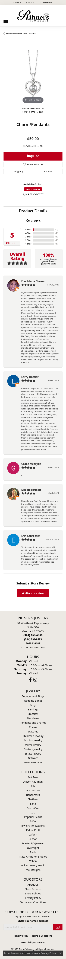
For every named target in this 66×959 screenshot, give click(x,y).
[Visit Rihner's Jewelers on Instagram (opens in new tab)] (35, 680)
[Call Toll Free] (33, 639)
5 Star (28, 229)
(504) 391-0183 (33, 112)
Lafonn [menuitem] (33, 834)
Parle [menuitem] (33, 852)
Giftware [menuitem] (33, 758)
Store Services (33, 889)
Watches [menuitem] (33, 731)
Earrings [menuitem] (33, 709)
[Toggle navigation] (6, 20)
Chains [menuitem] (33, 727)
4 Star (28, 233)
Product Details (33, 211)
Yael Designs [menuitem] (33, 869)
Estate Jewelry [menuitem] (33, 753)
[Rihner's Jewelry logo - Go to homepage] (33, 16)
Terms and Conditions (33, 902)
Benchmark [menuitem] (33, 795)
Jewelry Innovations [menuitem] (33, 825)
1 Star (28, 243)
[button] (17, 2)
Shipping (18, 171)
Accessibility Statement (33, 942)
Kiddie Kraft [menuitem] (33, 830)
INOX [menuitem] (33, 821)
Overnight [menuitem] (33, 847)
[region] (33, 74)
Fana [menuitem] (33, 803)
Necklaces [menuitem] (33, 718)
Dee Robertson (31, 489)
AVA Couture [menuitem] (33, 790)
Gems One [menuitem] (33, 808)
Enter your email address (33, 920)
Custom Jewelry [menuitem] (33, 749)
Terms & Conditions (42, 935)
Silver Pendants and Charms (21, 33)
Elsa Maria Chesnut (34, 281)
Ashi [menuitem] (33, 786)
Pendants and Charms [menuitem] (33, 722)
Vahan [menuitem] (33, 861)
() (56, 229)
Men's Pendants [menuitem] (33, 762)
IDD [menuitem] (33, 812)
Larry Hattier (30, 377)
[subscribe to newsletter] (57, 927)
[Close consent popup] (60, 953)
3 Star (28, 236)
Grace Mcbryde (31, 464)
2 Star (28, 240)
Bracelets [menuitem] (32, 714)
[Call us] (33, 643)
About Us (33, 884)
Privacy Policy (33, 898)
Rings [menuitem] (33, 705)
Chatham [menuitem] (33, 799)
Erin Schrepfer (30, 536)
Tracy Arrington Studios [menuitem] (33, 856)
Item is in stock (33, 189)
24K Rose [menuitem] (33, 777)
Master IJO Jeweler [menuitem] (33, 843)
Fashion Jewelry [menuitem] (33, 740)
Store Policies (33, 893)
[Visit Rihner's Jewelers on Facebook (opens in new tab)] (30, 680)
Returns (48, 171)
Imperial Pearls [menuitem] (33, 817)
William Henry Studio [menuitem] (33, 865)
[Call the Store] (33, 635)
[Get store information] (33, 647)
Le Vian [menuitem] (33, 839)
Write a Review (33, 593)
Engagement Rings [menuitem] (33, 696)
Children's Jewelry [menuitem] (33, 736)
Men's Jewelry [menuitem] (33, 744)
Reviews (33, 220)
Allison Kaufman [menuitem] (33, 781)
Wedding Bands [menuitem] (33, 700)
